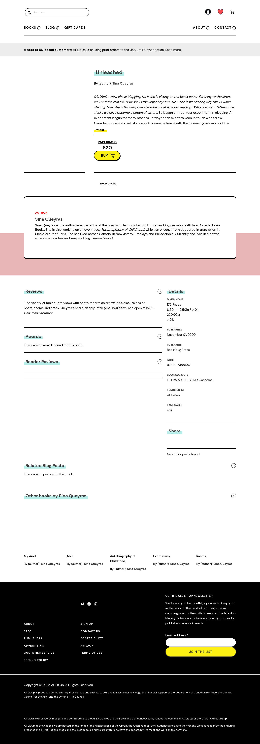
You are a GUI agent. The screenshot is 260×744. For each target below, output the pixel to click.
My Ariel (30, 556)
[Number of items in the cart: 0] (232, 12)
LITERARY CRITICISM (181, 380)
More (100, 130)
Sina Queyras (123, 83)
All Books (173, 395)
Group (223, 718)
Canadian (206, 380)
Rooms (201, 556)
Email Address (177, 635)
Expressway (161, 556)
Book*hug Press (178, 350)
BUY (104, 155)
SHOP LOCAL (108, 183)
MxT (70, 556)
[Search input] (57, 12)
